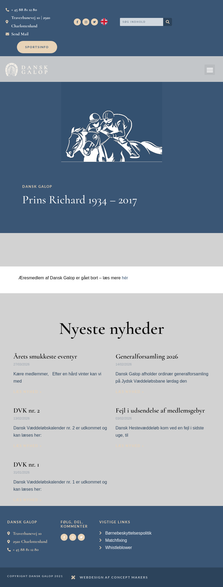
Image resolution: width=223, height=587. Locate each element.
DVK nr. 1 (26, 464)
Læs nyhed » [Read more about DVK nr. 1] (27, 500)
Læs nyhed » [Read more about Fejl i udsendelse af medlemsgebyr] (130, 446)
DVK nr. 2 (26, 410)
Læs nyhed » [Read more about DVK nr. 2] (27, 446)
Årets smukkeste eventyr (45, 356)
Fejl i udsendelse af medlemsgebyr (160, 410)
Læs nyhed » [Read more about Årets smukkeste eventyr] (27, 392)
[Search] (167, 22)
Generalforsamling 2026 (147, 356)
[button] (209, 69)
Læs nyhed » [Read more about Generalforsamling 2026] (130, 392)
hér (125, 278)
